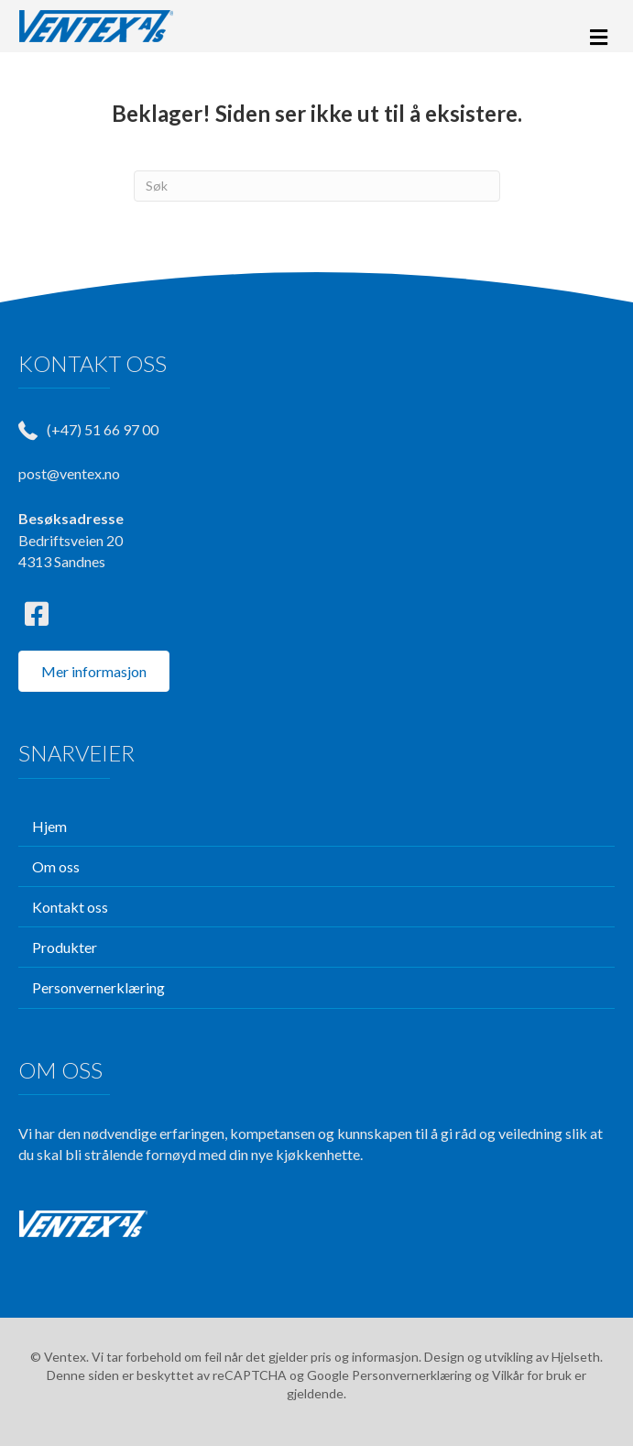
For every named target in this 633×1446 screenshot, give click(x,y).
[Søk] (317, 186)
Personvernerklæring (412, 1375)
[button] (36, 614)
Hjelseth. (577, 1356)
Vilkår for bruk (532, 1375)
